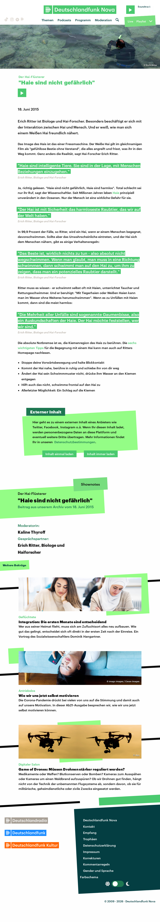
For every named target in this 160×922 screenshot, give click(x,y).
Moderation (103, 20)
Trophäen (90, 839)
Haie (116, 192)
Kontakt (89, 826)
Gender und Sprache (98, 870)
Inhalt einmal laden (59, 454)
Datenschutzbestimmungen (74, 442)
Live (130, 21)
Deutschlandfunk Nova (100, 820)
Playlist (141, 21)
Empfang (89, 832)
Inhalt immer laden (101, 454)
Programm (83, 20)
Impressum (91, 852)
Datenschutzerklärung (99, 845)
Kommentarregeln (96, 864)
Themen (48, 20)
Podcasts (64, 20)
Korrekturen (92, 858)
